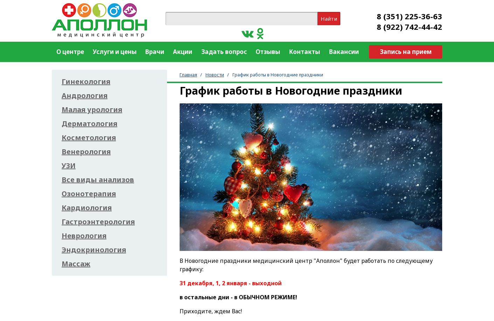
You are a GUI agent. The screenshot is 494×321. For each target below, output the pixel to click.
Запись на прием (406, 52)
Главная (188, 74)
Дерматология (89, 123)
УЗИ (69, 165)
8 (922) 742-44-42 (409, 26)
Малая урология (92, 109)
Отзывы (268, 52)
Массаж (76, 263)
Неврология (84, 235)
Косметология (89, 137)
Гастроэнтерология (98, 221)
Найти (329, 18)
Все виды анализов (98, 179)
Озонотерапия (89, 193)
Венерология (86, 151)
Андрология (84, 95)
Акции (182, 52)
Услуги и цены (115, 52)
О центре (70, 52)
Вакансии (344, 52)
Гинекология (86, 81)
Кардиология (87, 207)
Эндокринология (94, 249)
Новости (215, 74)
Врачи (154, 52)
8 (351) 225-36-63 (409, 16)
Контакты (304, 52)
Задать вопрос (224, 52)
